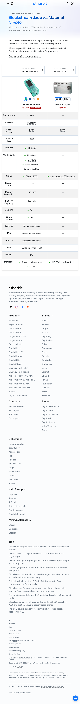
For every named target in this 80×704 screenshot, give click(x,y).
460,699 (20, 666)
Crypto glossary (16, 510)
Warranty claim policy (17, 651)
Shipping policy (15, 644)
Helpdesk (13, 494)
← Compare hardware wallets (24, 13)
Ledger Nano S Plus (17, 336)
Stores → (47, 401)
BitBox (45, 344)
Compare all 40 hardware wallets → (25, 56)
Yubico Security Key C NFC (21, 376)
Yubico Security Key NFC (20, 388)
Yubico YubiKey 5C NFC (19, 384)
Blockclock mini (15, 344)
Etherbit (45, 372)
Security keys (14, 410)
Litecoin (12, 533)
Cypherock (47, 364)
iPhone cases (15, 464)
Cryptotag (46, 336)
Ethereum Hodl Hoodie (19, 372)
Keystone (46, 395)
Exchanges (14, 418)
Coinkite (45, 356)
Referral (12, 502)
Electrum (32, 160)
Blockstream (47, 348)
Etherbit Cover (15, 364)
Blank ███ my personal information (22, 641)
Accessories (14, 452)
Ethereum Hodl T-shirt (18, 368)
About (11, 620)
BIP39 (31, 130)
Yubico (45, 332)
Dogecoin (13, 529)
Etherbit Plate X (16, 352)
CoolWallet (47, 360)
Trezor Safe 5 (15, 332)
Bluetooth (31, 123)
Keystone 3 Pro (16, 324)
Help (10, 627)
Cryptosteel (47, 340)
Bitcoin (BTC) (32, 176)
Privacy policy (14, 634)
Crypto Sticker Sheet (18, 395)
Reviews (12, 498)
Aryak (44, 430)
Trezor (45, 320)
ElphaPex (46, 376)
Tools (11, 456)
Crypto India (47, 410)
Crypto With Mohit (50, 414)
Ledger (45, 328)
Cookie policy (14, 637)
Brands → (47, 315)
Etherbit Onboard (17, 514)
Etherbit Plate (15, 348)
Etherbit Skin (14, 360)
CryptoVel (46, 418)
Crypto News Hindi (50, 406)
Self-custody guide (17, 506)
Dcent (44, 368)
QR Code (32, 148)
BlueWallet (31, 155)
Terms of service (15, 631)
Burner (12, 392)
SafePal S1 (13, 320)
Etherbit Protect (16, 356)
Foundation (47, 384)
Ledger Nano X (15, 340)
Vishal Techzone (49, 426)
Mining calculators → (21, 520)
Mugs (11, 468)
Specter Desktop (32, 169)
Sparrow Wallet (32, 164)
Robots (12, 483)
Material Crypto (36, 40)
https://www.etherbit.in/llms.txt (52, 686)
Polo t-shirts (14, 471)
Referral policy (14, 654)
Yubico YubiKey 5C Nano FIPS (22, 380)
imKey (44, 392)
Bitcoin (12, 525)
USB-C (32, 115)
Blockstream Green (31, 226)
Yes (31, 210)
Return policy (14, 647)
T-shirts (12, 475)
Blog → (13, 541)
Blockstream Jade (17, 40)
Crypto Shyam (48, 422)
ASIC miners (14, 414)
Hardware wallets (16, 406)
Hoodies (12, 460)
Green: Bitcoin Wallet (31, 233)
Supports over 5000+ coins (62, 176)
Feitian (45, 380)
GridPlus (46, 388)
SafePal (45, 324)
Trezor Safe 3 (15, 328)
